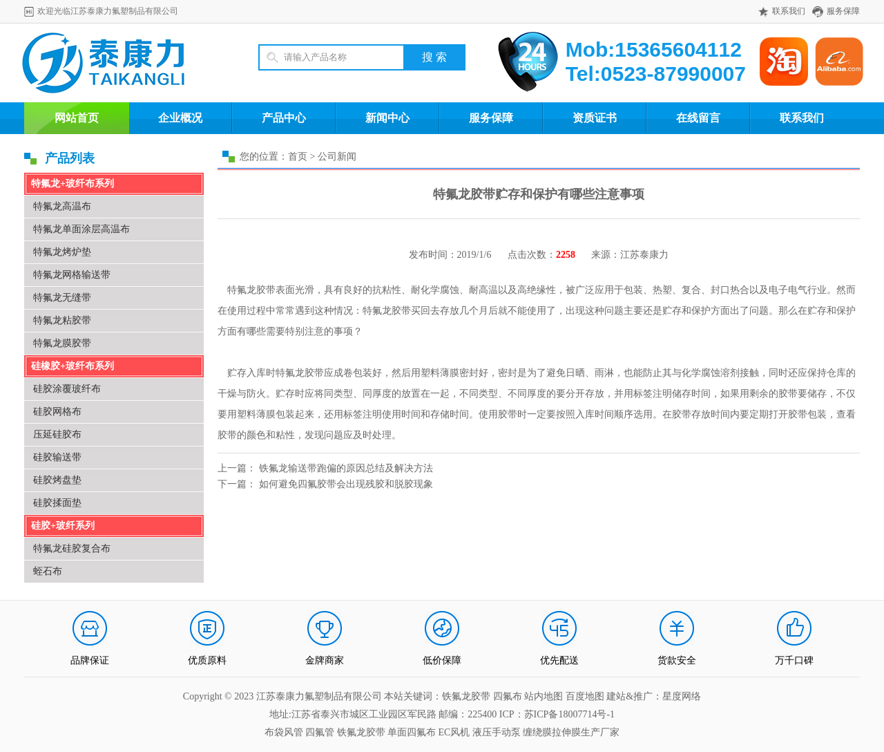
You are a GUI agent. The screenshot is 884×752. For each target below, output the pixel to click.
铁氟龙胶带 (361, 732)
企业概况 (180, 118)
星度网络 (681, 696)
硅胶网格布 (57, 411)
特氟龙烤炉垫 (62, 252)
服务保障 (843, 11)
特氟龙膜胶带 (62, 343)
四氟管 (319, 732)
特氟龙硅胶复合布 (71, 548)
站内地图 (545, 696)
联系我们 (788, 11)
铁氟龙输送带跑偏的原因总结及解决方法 (346, 468)
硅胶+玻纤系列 (63, 525)
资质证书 (595, 118)
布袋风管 (284, 732)
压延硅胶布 (57, 434)
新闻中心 (387, 118)
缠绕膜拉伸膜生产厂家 (571, 732)
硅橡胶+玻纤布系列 (72, 366)
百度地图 (585, 696)
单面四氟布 (411, 732)
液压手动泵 (496, 732)
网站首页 (77, 118)
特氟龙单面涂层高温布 (81, 229)
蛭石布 (47, 571)
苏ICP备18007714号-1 (569, 714)
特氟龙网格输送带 (71, 275)
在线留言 (698, 118)
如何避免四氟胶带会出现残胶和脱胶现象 (346, 484)
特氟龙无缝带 (62, 297)
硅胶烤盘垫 (57, 480)
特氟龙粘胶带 (62, 320)
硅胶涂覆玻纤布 (67, 389)
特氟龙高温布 (62, 206)
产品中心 (284, 118)
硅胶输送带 (57, 457)
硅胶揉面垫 (57, 503)
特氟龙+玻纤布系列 (72, 183)
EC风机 (454, 732)
